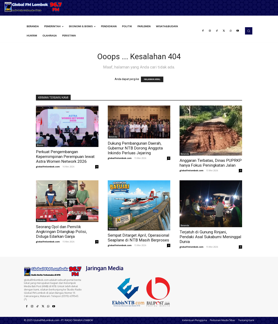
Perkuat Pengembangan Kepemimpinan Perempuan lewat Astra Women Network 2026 (65, 156)
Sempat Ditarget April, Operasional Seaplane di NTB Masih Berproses (138, 237)
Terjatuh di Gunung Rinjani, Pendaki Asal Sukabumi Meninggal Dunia (210, 237)
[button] (248, 31)
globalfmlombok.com (48, 166)
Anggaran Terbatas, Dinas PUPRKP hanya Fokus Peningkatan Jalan (211, 163)
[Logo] (35, 7)
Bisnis (40, 145)
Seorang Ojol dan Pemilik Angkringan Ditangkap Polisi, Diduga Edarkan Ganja (61, 231)
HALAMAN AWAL (152, 79)
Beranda (113, 136)
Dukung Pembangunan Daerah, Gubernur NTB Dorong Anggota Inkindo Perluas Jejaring (135, 148)
